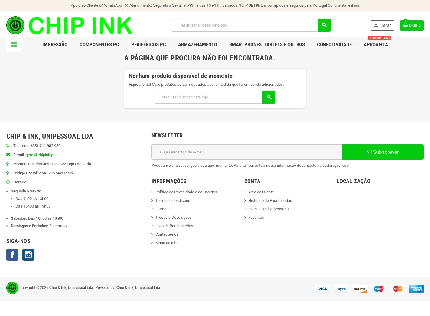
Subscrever (383, 152)
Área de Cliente (261, 192)
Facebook (12, 255)
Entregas (163, 209)
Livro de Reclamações (174, 226)
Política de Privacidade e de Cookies (186, 192)
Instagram (28, 255)
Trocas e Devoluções (173, 217)
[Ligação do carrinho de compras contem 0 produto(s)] (412, 25)
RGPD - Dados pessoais (268, 209)
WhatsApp (113, 5)
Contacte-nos (166, 234)
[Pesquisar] (251, 25)
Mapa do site (166, 242)
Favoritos (256, 217)
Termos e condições (172, 200)
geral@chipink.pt (40, 155)
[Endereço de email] (246, 152)
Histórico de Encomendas (270, 200)
